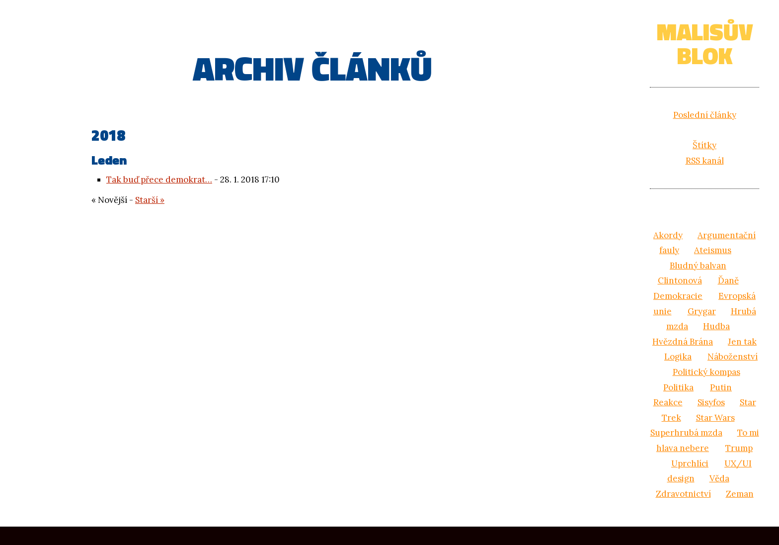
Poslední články (704, 114)
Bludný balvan (698, 265)
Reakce (668, 402)
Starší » (149, 199)
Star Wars (715, 417)
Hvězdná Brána (682, 341)
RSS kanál (705, 160)
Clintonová (680, 280)
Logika (678, 356)
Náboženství (732, 356)
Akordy (668, 235)
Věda (719, 478)
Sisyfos (711, 402)
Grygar (702, 311)
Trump (739, 448)
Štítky (704, 145)
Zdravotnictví (683, 493)
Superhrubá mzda (686, 432)
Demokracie (677, 295)
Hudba (716, 326)
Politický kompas (706, 371)
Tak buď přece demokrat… (159, 179)
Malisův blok (705, 43)
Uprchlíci (689, 463)
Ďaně (728, 280)
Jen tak (742, 341)
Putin (721, 387)
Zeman (740, 493)
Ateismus (712, 250)
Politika (678, 387)
